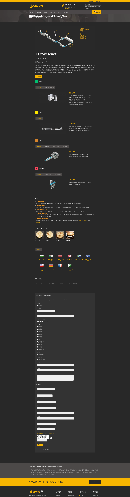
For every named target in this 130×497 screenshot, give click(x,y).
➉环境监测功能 (58, 174)
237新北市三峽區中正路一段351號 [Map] (38, 495)
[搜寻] (100, 4)
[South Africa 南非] (79, 256)
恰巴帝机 (58, 240)
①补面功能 (39, 87)
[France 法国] (60, 265)
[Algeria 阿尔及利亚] (51, 256)
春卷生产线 (96, 472)
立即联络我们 (52, 474)
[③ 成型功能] (53, 129)
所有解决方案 (83, 495)
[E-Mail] (45, 58)
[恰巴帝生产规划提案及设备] (60, 235)
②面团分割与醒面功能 (49, 87)
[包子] (99, 6)
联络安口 (66, 12)
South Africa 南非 (79, 260)
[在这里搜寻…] (92, 4)
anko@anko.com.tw (70, 4)
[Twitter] (40, 58)
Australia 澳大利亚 (88, 260)
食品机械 (39, 12)
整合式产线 (52, 12)
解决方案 (45, 12)
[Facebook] (39, 58)
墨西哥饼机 (38, 240)
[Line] (43, 58)
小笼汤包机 (41, 474)
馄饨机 (89, 472)
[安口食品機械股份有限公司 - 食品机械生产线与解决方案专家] (36, 6)
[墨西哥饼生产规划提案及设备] (39, 235)
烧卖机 (86, 472)
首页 (34, 19)
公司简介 (32, 12)
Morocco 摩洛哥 (60, 260)
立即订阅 (95, 482)
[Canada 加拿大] (70, 256)
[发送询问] (96, 12)
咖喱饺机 (32, 474)
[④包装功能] (53, 157)
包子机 (83, 472)
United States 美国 (41, 269)
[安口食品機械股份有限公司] (40, 492)
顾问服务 (59, 12)
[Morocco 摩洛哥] (60, 256)
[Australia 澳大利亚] (88, 256)
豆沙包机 (45, 474)
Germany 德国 (51, 269)
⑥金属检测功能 (48, 174)
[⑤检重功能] (53, 185)
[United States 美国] (42, 265)
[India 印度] (42, 256)
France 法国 (60, 269)
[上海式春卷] (95, 6)
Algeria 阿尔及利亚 (51, 260)
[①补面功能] (53, 98)
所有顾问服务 (96, 495)
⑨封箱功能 (65, 146)
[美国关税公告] (67, 8)
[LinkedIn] (42, 58)
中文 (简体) (98, 1)
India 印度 (41, 259)
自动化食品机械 (52, 283)
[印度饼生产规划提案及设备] (70, 235)
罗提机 (47, 240)
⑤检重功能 (39, 174)
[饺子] (86, 6)
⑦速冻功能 (47, 146)
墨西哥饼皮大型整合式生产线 (41, 283)
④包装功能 (39, 146)
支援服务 (92, 1)
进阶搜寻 (87, 8)
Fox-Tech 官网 (39, 222)
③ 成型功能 (39, 118)
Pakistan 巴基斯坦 (69, 269)
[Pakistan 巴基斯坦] (70, 265)
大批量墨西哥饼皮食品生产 (63, 283)
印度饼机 (68, 240)
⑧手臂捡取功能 (56, 146)
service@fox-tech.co (83, 220)
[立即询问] (40, 76)
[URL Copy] (47, 58)
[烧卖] (89, 6)
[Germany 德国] (51, 265)
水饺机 (80, 472)
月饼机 (92, 472)
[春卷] (91, 6)
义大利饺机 (36, 474)
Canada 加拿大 (69, 259)
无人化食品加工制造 (73, 283)
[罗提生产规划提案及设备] (50, 235)
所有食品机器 (71, 495)
